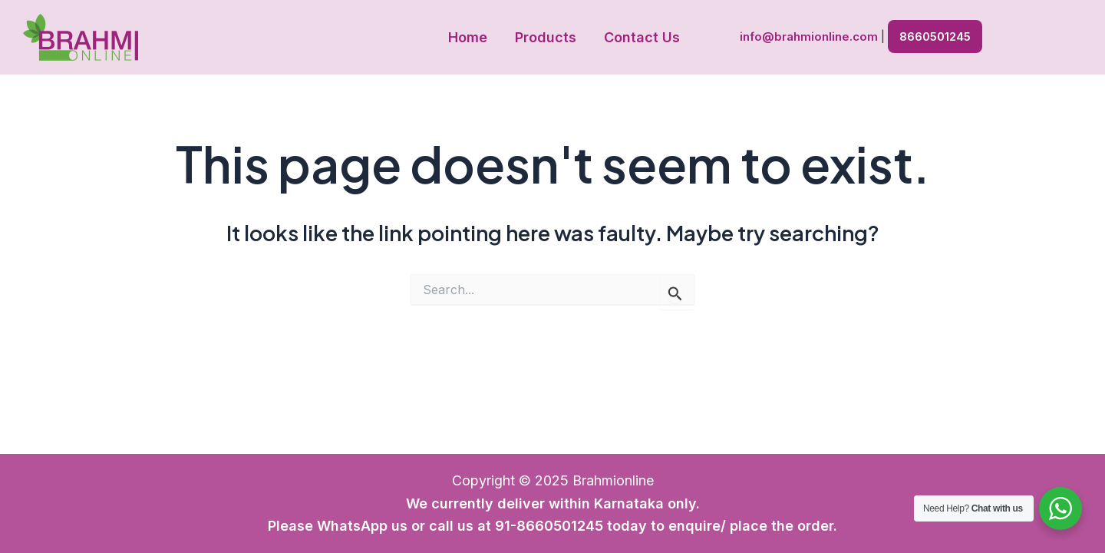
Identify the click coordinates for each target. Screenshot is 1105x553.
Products (545, 37)
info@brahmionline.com (809, 36)
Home (467, 37)
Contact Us (642, 37)
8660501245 (935, 36)
